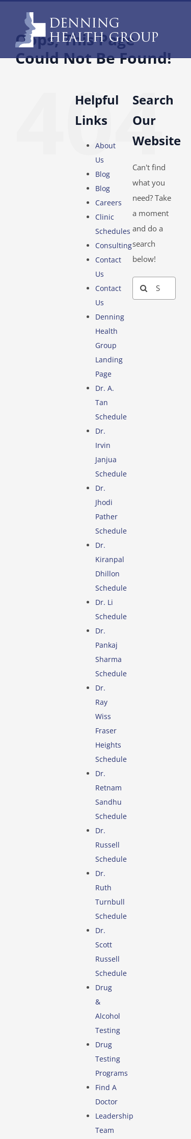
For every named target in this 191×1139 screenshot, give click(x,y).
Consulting (113, 245)
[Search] (143, 288)
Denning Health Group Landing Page (109, 345)
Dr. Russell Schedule (111, 845)
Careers (108, 202)
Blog (102, 174)
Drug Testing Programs (111, 1059)
